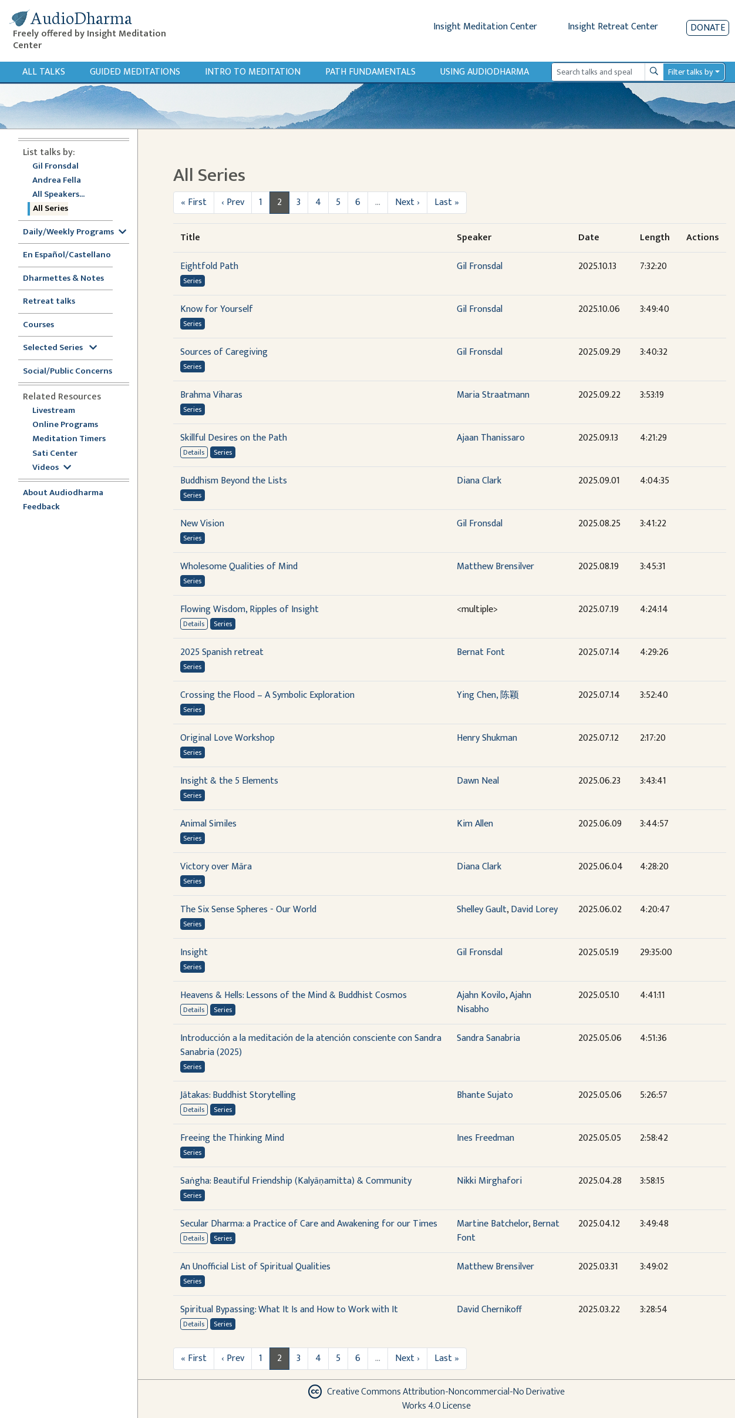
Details (193, 452)
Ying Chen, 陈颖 (488, 695)
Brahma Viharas (211, 395)
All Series (50, 209)
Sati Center (54, 454)
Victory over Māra (216, 867)
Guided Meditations (135, 72)
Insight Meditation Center (485, 27)
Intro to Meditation (253, 72)
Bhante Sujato (485, 1095)
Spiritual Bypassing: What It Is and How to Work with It (289, 1310)
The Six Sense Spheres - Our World (248, 910)
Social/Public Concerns (67, 371)
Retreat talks (49, 301)
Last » (446, 202)
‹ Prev (232, 202)
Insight (194, 952)
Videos (51, 468)
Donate (707, 28)
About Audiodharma (63, 493)
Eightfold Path (209, 266)
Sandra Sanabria (488, 1038)
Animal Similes (208, 824)
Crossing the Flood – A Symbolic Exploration (267, 695)
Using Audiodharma (484, 72)
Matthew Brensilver (495, 566)
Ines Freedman (485, 1138)
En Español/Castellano (67, 255)
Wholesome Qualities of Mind (239, 566)
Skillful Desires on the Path (233, 438)
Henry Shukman (487, 738)
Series (192, 281)
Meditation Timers (69, 439)
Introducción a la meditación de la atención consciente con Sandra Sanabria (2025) (310, 1045)
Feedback (41, 507)
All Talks (43, 72)
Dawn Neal (478, 781)
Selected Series (60, 348)
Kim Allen (475, 824)
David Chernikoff (489, 1310)
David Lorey (534, 910)
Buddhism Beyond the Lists (233, 481)
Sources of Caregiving (224, 352)
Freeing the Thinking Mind (232, 1138)
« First (194, 202)
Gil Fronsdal (55, 166)
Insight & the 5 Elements (229, 781)
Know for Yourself (216, 309)
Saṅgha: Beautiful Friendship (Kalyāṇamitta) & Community (296, 1181)
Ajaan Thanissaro (491, 438)
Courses (38, 325)
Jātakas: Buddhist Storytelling (238, 1095)
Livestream (53, 411)
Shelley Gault (482, 910)
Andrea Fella (56, 180)
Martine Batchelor (492, 1224)
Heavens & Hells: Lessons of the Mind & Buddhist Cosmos (293, 995)
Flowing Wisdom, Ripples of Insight (249, 609)
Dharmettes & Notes (63, 278)
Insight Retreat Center (613, 27)
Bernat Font (481, 652)
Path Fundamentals (370, 72)
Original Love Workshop (227, 738)
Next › (407, 202)
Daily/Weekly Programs (74, 232)
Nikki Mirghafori (489, 1181)
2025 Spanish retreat (222, 652)
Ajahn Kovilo (481, 995)
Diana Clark (479, 481)
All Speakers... (58, 194)
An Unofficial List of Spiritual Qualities (255, 1267)
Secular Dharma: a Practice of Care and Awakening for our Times (308, 1224)
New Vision (202, 524)
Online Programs (65, 425)
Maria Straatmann (493, 395)
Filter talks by (690, 72)
